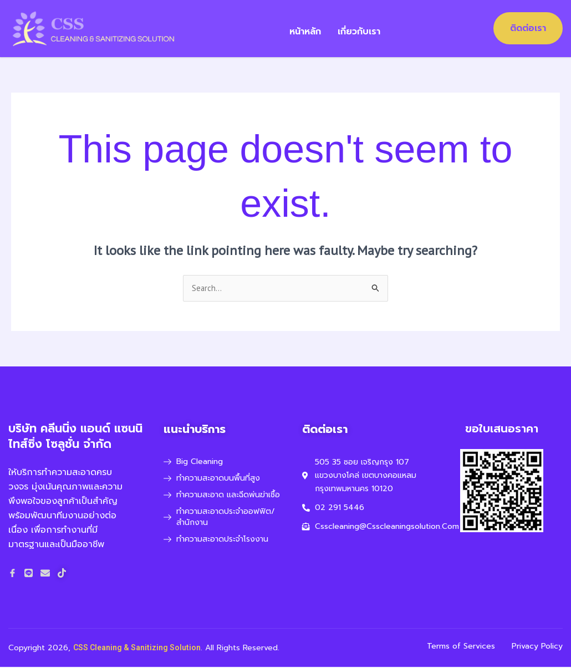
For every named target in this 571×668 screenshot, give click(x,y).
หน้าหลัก (313, 28)
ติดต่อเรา (528, 28)
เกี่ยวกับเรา (366, 28)
